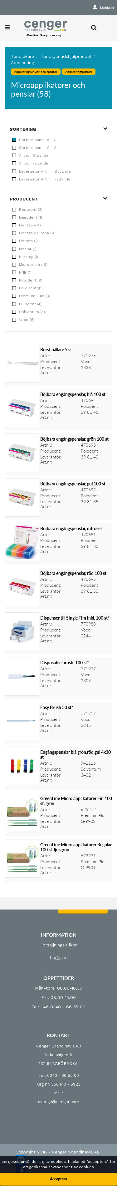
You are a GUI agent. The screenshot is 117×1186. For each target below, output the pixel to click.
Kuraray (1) (25, 257)
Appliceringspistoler (78, 71)
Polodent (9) (27, 280)
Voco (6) (23, 319)
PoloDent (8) (27, 288)
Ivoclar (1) (24, 249)
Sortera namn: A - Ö (34, 140)
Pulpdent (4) (26, 304)
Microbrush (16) (29, 264)
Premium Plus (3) (31, 296)
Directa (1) (25, 241)
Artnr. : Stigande (30, 155)
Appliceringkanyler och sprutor (35, 71)
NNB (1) (22, 272)
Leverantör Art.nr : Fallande (41, 179)
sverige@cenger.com (58, 1101)
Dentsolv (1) (26, 225)
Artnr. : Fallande (30, 163)
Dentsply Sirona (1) (33, 233)
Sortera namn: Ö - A (34, 147)
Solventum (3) (28, 312)
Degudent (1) (27, 217)
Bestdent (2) (27, 209)
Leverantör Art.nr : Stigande (41, 171)
